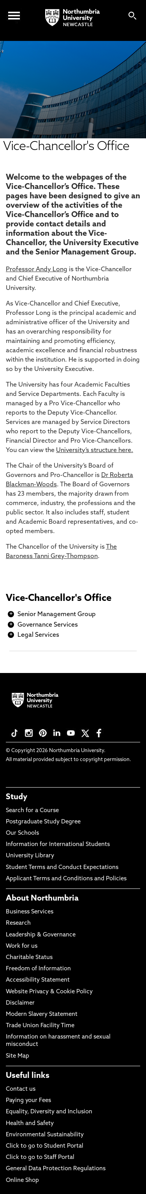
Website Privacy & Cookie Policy (49, 992)
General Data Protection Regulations (56, 1169)
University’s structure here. (94, 450)
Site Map (17, 1056)
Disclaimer (20, 1003)
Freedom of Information (38, 969)
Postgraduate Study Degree (43, 822)
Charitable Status (29, 958)
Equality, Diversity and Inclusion (49, 1112)
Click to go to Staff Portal (40, 1157)
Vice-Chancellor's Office (58, 598)
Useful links (27, 1076)
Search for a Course (32, 811)
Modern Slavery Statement (41, 1014)
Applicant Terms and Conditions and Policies (66, 879)
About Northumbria (42, 899)
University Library (30, 856)
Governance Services (48, 625)
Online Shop (22, 1180)
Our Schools (22, 833)
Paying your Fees (28, 1101)
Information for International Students (58, 845)
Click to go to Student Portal (44, 1146)
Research (18, 923)
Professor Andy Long (36, 270)
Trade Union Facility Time (40, 1026)
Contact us (20, 1089)
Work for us (21, 946)
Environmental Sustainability (45, 1135)
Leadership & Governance (41, 935)
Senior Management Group (57, 614)
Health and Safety (30, 1124)
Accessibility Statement (38, 980)
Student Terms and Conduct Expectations (62, 868)
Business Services (29, 912)
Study (16, 797)
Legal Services (38, 635)
